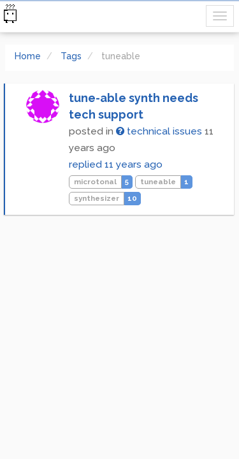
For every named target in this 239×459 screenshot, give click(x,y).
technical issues (159, 131)
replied (116, 164)
